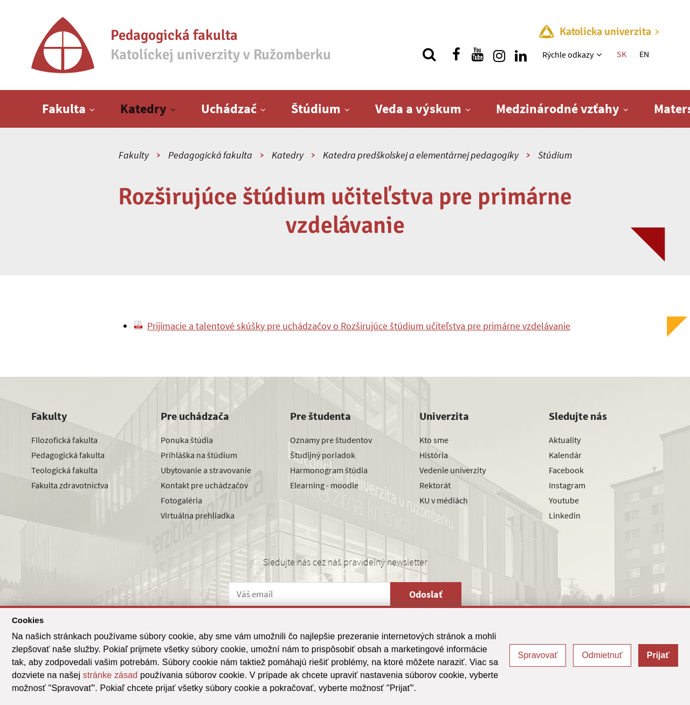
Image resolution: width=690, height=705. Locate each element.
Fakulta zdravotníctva (69, 485)
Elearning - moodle (324, 485)
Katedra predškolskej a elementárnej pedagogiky (421, 155)
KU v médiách (443, 500)
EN (644, 54)
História (433, 455)
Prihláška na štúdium (199, 455)
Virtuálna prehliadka (197, 515)
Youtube (564, 500)
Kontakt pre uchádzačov (204, 485)
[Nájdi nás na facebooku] (456, 54)
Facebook (566, 470)
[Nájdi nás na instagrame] (499, 54)
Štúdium (316, 108)
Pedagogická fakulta (210, 155)
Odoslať (426, 594)
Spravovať (538, 655)
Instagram (567, 485)
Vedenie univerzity (452, 470)
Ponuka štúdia (187, 439)
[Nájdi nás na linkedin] (521, 54)
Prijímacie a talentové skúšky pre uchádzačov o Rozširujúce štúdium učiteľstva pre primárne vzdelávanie (358, 326)
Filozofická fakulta (64, 439)
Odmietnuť (602, 655)
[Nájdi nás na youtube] (477, 54)
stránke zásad (110, 675)
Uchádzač (229, 108)
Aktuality (565, 439)
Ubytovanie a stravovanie (206, 470)
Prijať (658, 655)
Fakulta (64, 108)
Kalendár (565, 455)
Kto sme (433, 439)
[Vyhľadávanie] (429, 54)
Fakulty (134, 155)
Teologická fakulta (64, 470)
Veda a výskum (418, 108)
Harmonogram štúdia (329, 470)
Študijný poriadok (322, 455)
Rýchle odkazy (568, 54)
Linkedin (565, 515)
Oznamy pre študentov (331, 439)
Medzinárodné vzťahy (557, 108)
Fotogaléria (181, 500)
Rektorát (435, 485)
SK (621, 54)
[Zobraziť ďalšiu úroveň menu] (600, 54)
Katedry (143, 108)
